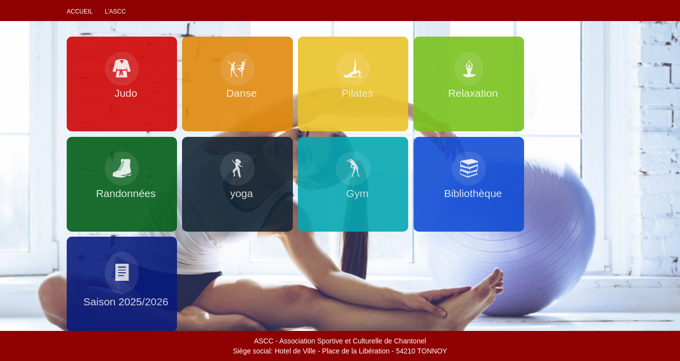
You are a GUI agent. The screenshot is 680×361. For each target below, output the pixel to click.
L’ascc (115, 11)
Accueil (80, 11)
